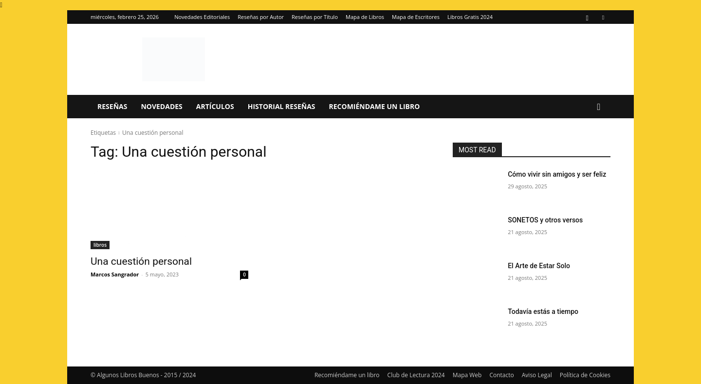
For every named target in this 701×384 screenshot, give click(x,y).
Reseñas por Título (315, 16)
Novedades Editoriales (202, 16)
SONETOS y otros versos (545, 220)
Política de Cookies (585, 375)
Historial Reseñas (281, 106)
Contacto (501, 375)
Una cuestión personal (141, 261)
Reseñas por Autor (261, 16)
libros (100, 244)
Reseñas (112, 106)
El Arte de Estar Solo (539, 266)
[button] (598, 107)
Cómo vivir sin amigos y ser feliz (557, 174)
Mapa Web (467, 375)
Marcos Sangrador (115, 274)
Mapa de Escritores (416, 16)
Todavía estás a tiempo (543, 311)
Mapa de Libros (365, 16)
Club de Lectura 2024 (416, 375)
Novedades (161, 106)
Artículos (215, 106)
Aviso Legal (537, 375)
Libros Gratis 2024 (470, 16)
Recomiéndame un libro (374, 106)
